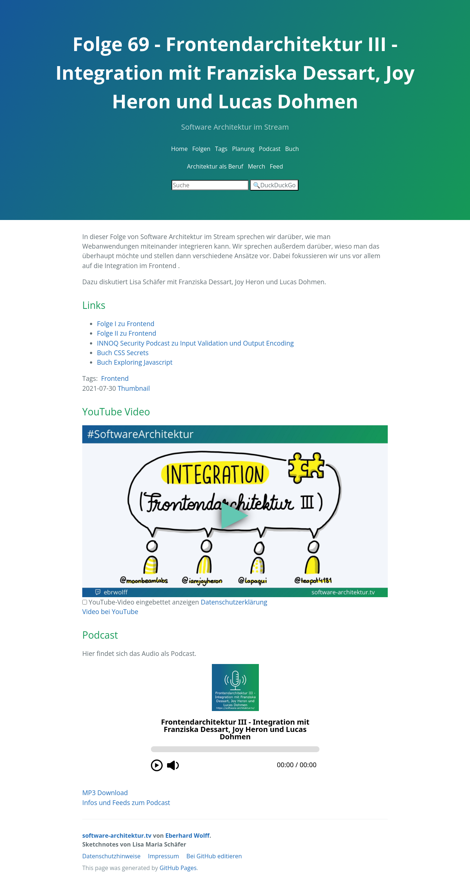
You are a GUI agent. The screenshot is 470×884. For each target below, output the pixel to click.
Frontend (115, 378)
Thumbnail (134, 388)
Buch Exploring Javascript (135, 362)
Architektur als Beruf (215, 166)
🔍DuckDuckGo (274, 185)
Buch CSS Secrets (123, 352)
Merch (256, 166)
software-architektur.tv (116, 835)
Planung (243, 149)
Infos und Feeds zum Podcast (126, 802)
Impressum (163, 856)
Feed (276, 166)
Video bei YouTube (110, 611)
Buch (292, 149)
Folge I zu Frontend (126, 323)
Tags (221, 149)
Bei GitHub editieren (214, 856)
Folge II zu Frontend (126, 333)
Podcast (270, 149)
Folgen (201, 149)
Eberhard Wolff (187, 835)
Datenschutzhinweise (111, 856)
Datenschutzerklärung (234, 602)
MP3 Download (105, 792)
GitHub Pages (178, 868)
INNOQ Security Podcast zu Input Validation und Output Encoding (195, 343)
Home (179, 149)
